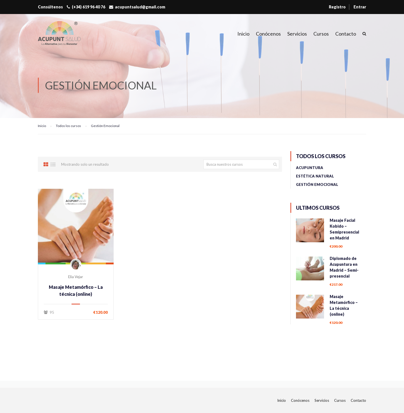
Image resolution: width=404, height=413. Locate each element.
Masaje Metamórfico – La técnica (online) (76, 290)
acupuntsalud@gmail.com (140, 6)
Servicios (297, 34)
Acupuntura (309, 167)
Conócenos (268, 34)
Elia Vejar (75, 276)
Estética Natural (315, 176)
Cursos (321, 34)
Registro (337, 6)
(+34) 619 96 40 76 (88, 6)
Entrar (360, 6)
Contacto (345, 34)
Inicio (243, 34)
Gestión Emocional (317, 184)
